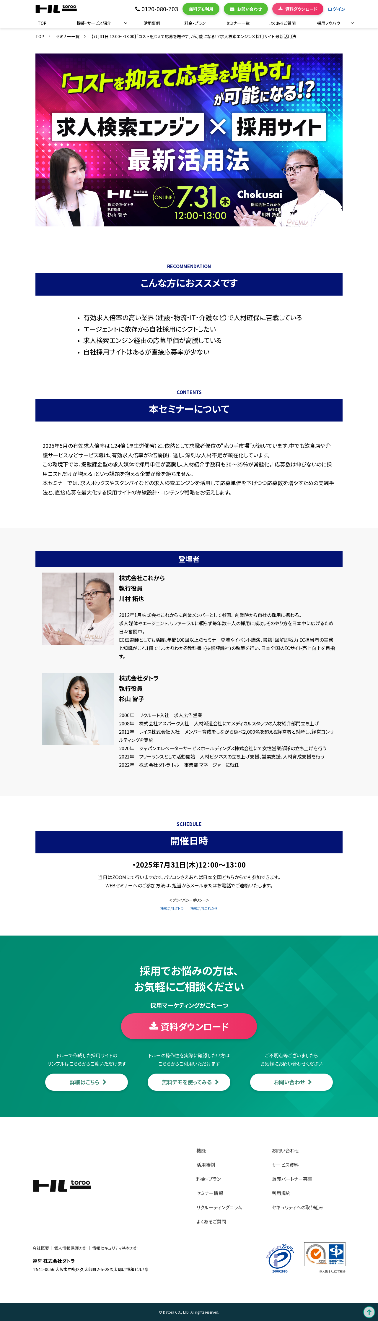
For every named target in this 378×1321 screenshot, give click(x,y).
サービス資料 (285, 1164)
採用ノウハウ (328, 23)
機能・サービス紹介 (94, 23)
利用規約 (281, 1193)
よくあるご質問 (282, 23)
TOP (42, 23)
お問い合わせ (249, 9)
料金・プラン (195, 23)
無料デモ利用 (201, 9)
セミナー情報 (209, 1193)
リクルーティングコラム (219, 1207)
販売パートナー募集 (292, 1178)
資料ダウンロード (301, 9)
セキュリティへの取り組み (297, 1207)
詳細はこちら (85, 1082)
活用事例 (152, 23)
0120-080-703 (159, 9)
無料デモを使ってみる (187, 1082)
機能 (201, 1150)
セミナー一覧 (238, 23)
